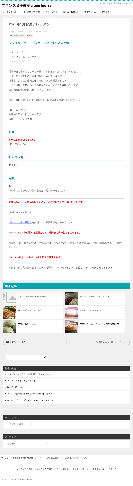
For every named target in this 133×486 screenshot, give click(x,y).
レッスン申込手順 (11, 12)
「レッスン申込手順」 (20, 222)
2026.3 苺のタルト (16, 387)
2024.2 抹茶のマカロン (27, 324)
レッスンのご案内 (32, 12)
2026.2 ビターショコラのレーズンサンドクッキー (30, 394)
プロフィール (90, 12)
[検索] (27, 357)
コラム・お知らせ (71, 12)
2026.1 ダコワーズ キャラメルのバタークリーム (30, 400)
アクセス (106, 12)
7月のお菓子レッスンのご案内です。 (32, 310)
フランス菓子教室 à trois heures (31, 5)
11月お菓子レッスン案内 (15, 342)
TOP (21, 458)
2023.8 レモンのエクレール (90, 310)
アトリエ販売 (51, 12)
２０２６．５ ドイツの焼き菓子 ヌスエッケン (28, 374)
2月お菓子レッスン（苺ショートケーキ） (111, 342)
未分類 (29, 36)
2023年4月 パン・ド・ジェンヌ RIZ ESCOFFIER (99, 324)
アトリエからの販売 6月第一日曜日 (32, 296)
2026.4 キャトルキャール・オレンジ (24, 381)
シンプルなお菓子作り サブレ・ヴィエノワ (97, 296)
